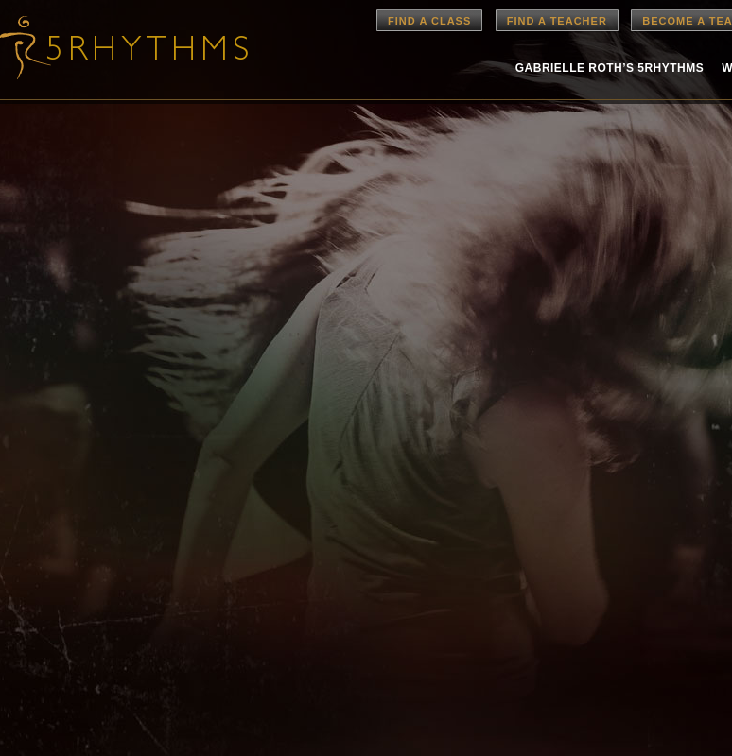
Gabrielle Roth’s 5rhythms (609, 68)
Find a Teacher (557, 20)
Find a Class (429, 20)
